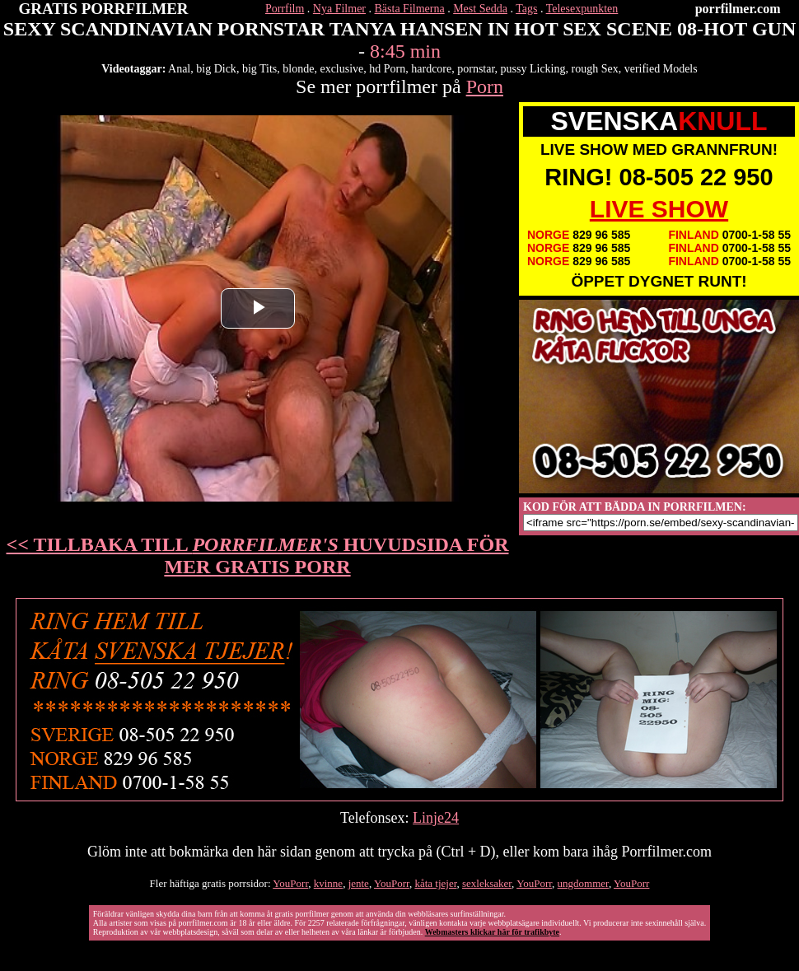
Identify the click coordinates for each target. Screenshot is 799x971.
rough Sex (595, 69)
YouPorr (290, 883)
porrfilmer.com (738, 9)
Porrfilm (284, 8)
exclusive (341, 69)
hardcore (431, 69)
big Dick (216, 69)
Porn (484, 86)
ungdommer (583, 883)
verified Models (661, 69)
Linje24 (436, 818)
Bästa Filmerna (410, 8)
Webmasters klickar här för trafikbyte (492, 931)
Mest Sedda (480, 8)
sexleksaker (487, 883)
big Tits (259, 69)
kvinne (328, 883)
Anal (179, 69)
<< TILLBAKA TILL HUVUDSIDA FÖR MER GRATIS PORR (258, 555)
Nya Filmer (339, 8)
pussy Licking (533, 69)
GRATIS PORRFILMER (104, 8)
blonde (298, 69)
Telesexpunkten (582, 8)
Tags (526, 8)
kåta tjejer (435, 883)
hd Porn (387, 69)
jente (358, 883)
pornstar (475, 69)
